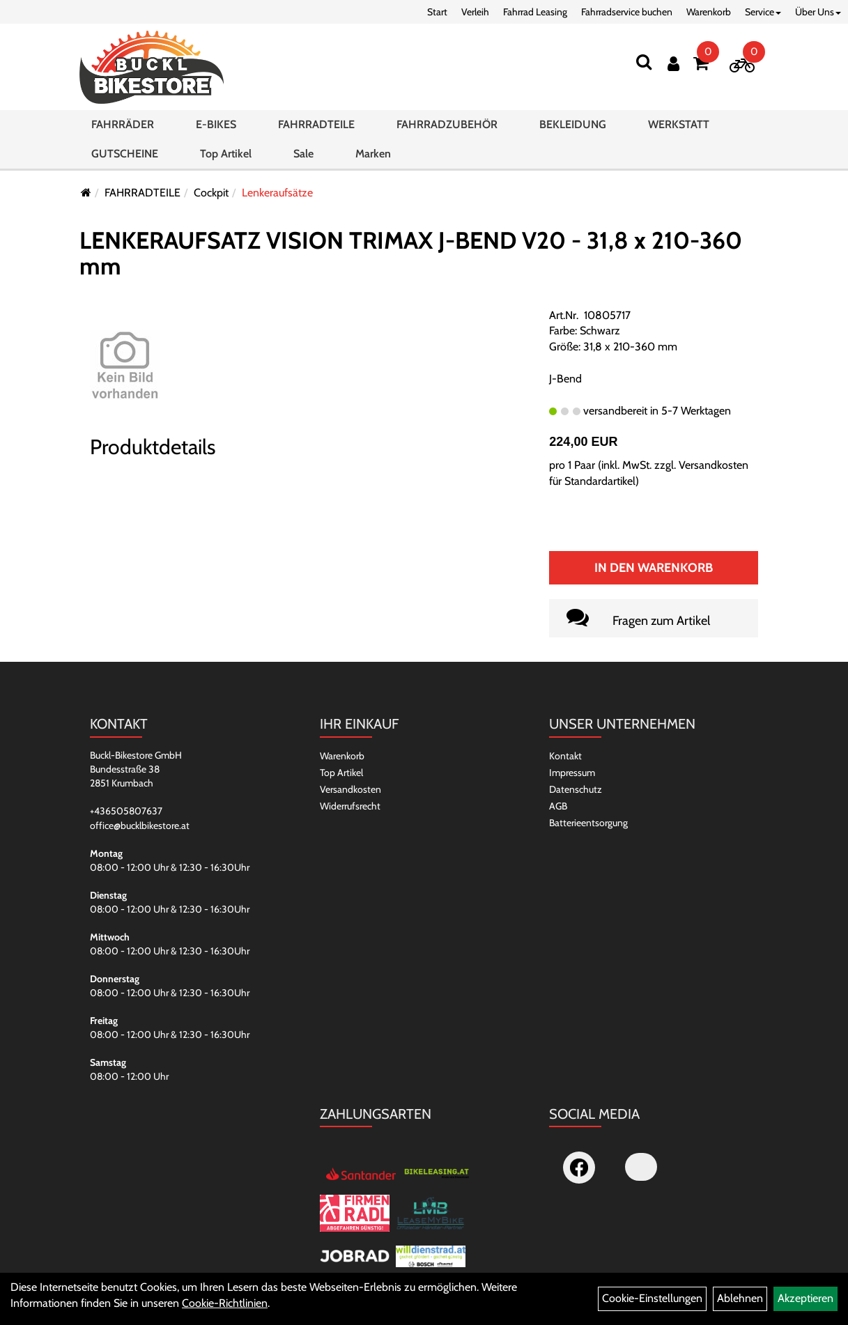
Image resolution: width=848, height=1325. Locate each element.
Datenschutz (575, 789)
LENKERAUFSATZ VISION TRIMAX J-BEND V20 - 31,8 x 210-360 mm (410, 253)
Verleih (475, 12)
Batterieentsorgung (588, 822)
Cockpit (211, 192)
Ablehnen (740, 1298)
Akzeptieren (805, 1298)
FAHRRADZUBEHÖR (447, 134)
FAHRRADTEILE (316, 134)
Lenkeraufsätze (277, 192)
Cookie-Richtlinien (225, 1303)
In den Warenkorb (653, 567)
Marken (373, 164)
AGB (558, 806)
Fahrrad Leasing (535, 12)
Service (763, 12)
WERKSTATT (678, 134)
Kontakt (565, 756)
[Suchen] (644, 61)
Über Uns (818, 12)
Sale (303, 164)
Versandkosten (350, 789)
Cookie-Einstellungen (652, 1298)
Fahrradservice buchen (626, 12)
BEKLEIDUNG (572, 134)
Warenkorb (708, 12)
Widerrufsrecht (350, 806)
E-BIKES (216, 134)
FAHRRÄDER (122, 134)
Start (437, 12)
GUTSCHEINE (124, 164)
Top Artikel (226, 164)
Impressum (572, 772)
